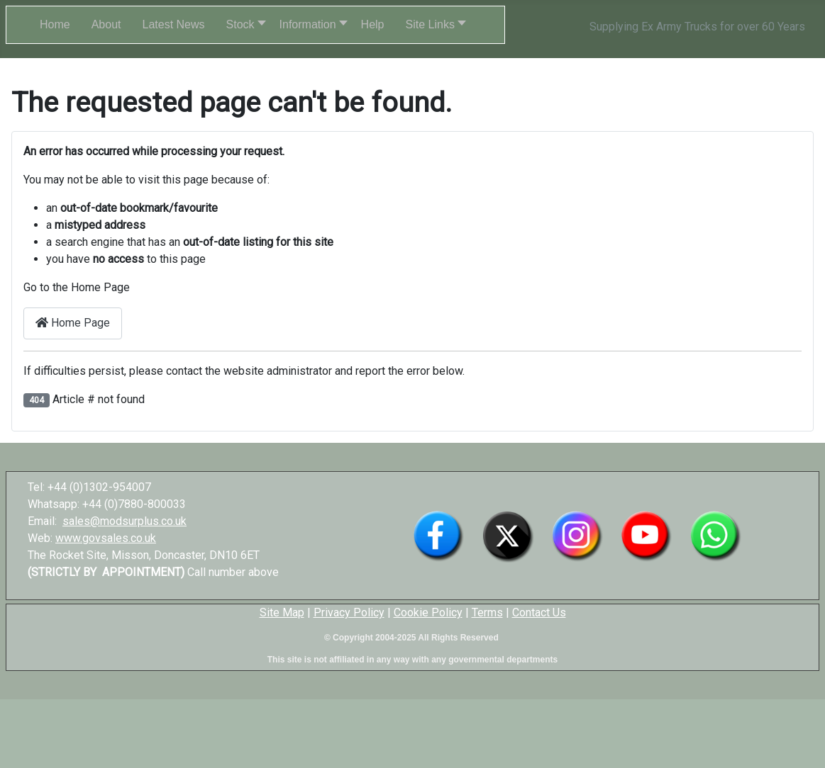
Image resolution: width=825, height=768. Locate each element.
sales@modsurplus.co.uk (124, 521)
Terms (487, 612)
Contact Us (539, 612)
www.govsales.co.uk (105, 538)
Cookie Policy (428, 612)
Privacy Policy (349, 612)
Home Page (72, 322)
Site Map (282, 612)
